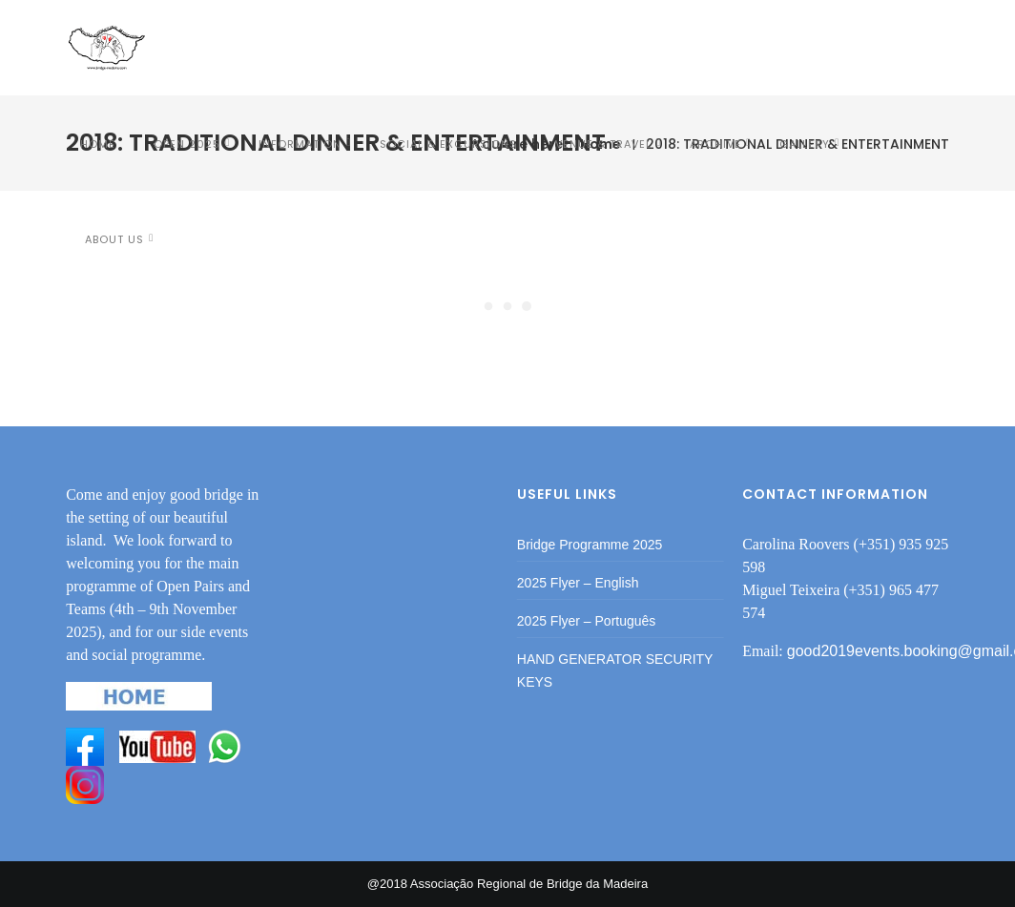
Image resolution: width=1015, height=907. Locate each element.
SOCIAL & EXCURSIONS (448, 144)
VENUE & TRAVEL (603, 144)
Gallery (804, 144)
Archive (715, 144)
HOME (97, 144)
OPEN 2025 (187, 144)
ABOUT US (114, 239)
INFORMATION (300, 144)
